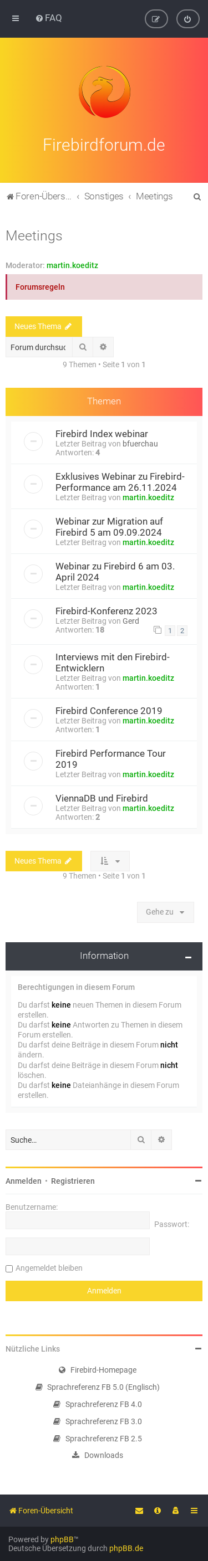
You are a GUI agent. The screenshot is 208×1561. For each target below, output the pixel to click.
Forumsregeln (40, 284)
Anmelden (24, 1179)
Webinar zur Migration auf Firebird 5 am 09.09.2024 (109, 525)
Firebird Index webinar (101, 432)
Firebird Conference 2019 (109, 708)
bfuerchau (140, 442)
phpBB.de (126, 1548)
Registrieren (73, 1179)
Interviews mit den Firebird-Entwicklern (112, 660)
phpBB (62, 1539)
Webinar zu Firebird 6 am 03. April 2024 (115, 570)
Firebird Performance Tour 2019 (110, 757)
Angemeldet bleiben (49, 1266)
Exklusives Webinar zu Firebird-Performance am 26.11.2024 (120, 480)
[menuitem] (48, 17)
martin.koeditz (72, 263)
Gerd (131, 619)
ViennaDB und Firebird (101, 796)
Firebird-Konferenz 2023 (106, 609)
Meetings (34, 233)
